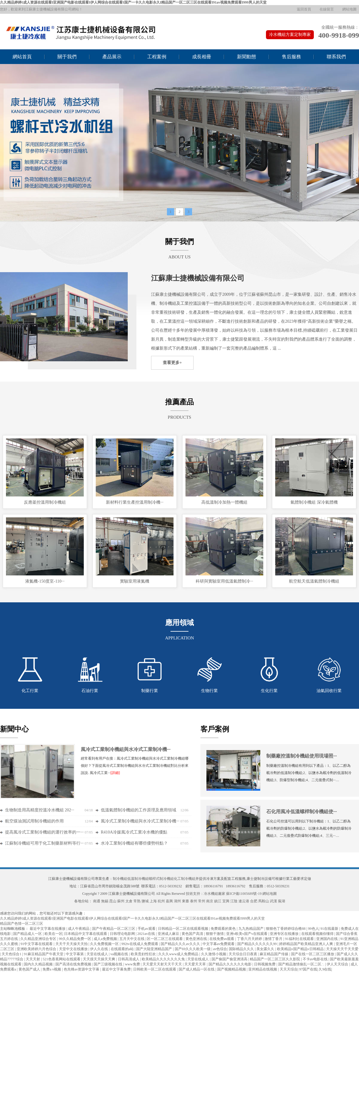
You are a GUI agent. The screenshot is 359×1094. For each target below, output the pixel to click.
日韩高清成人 (129, 959)
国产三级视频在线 (108, 964)
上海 (153, 901)
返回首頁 (304, 9)
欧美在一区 (54, 934)
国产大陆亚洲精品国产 (154, 949)
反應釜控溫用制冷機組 (45, 502)
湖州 (177, 901)
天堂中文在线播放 (74, 949)
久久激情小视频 (214, 954)
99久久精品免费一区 (75, 939)
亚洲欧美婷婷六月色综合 (37, 949)
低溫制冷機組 (138, 879)
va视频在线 (119, 954)
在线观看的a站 (123, 949)
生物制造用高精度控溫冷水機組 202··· (39, 810)
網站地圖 (349, 9)
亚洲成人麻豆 (169, 934)
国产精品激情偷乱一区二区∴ (301, 964)
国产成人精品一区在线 (197, 969)
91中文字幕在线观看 (37, 944)
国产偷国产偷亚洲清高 (230, 959)
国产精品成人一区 (28, 934)
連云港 (243, 901)
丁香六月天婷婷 (250, 939)
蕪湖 (281, 901)
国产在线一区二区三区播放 (313, 954)
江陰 (234, 901)
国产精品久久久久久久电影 (230, 964)
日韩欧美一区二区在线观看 (155, 969)
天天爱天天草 (195, 964)
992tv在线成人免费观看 (140, 944)
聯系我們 (336, 56)
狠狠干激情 (215, 934)
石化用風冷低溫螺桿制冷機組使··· (301, 811)
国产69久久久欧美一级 (193, 949)
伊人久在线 (99, 949)
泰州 (193, 901)
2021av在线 (146, 934)
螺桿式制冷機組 (161, 879)
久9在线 (325, 969)
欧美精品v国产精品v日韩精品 (301, 949)
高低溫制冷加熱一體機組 (224, 502)
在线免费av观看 (222, 939)
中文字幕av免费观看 (219, 944)
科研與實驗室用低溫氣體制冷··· (224, 581)
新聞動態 (246, 56)
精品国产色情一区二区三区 (21, 923)
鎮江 (217, 901)
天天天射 (33, 959)
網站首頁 (22, 56)
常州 (201, 901)
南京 (209, 901)
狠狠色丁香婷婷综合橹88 (286, 929)
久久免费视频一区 (105, 944)
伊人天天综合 (338, 964)
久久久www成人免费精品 (178, 954)
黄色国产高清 (193, 934)
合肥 (253, 901)
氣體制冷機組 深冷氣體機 (314, 502)
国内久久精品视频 (39, 964)
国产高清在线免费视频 (73, 964)
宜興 (225, 901)
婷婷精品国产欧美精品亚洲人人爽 (306, 944)
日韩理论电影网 (123, 934)
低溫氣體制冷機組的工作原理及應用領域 (138, 810)
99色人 (313, 929)
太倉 (129, 901)
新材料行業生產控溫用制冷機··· (135, 502)
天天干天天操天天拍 (72, 944)
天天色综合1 (11, 954)
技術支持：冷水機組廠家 (205, 894)
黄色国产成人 (30, 969)
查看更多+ (172, 362)
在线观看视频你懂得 (317, 934)
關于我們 (67, 56)
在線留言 (327, 9)
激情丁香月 (273, 939)
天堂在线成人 (97, 954)
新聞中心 (14, 729)
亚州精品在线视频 (263, 969)
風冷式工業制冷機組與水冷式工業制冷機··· (126, 749)
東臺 (185, 901)
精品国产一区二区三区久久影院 (275, 959)
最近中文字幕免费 (117, 969)
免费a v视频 (52, 969)
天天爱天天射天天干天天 (162, 964)
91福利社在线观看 (300, 939)
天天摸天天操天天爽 (99, 959)
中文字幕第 (75, 954)
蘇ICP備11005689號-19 (243, 894)
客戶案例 (214, 729)
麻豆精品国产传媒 (274, 954)
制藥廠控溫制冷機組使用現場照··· (301, 755)
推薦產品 (179, 402)
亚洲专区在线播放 (284, 934)
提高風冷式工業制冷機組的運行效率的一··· (44, 832)
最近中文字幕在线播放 (48, 929)
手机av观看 (147, 929)
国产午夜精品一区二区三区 (114, 929)
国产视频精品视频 (232, 969)
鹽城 (145, 901)
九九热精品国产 (251, 929)
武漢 (273, 901)
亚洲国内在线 (327, 939)
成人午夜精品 (79, 929)
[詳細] (115, 773)
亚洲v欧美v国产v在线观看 (247, 934)
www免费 (133, 964)
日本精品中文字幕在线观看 (86, 934)
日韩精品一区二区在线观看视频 (183, 929)
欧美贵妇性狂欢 (144, 954)
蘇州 (120, 901)
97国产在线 (308, 969)
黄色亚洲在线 (196, 939)
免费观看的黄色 (224, 929)
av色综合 (220, 949)
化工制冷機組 (184, 879)
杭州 (161, 901)
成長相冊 (201, 56)
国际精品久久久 (242, 949)
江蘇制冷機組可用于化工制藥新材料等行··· (44, 843)
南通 (96, 901)
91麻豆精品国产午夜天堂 (44, 954)
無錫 (104, 901)
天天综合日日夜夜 (243, 954)
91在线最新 (329, 929)
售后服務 (291, 56)
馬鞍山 (263, 901)
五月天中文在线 (132, 939)
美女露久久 (265, 949)
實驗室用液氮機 (134, 581)
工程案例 (156, 56)
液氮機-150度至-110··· (44, 581)
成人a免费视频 (106, 939)
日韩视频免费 (265, 964)
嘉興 (169, 901)
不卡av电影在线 (315, 959)
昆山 (112, 901)
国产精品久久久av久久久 (181, 944)
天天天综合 (289, 969)
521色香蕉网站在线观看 (62, 959)
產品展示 (111, 56)
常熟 (137, 901)
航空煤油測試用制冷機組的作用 (34, 821)
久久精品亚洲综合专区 (38, 939)
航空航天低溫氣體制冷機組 (314, 581)
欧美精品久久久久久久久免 (164, 959)
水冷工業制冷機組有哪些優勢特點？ (134, 843)
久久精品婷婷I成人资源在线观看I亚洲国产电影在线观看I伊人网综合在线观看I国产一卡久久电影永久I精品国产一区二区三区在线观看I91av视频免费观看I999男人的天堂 (133, 2)
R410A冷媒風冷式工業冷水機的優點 (134, 832)
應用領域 (179, 623)
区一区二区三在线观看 (165, 939)
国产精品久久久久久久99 (257, 944)
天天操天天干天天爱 (342, 949)
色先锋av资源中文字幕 (82, 969)
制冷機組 (120, 879)
